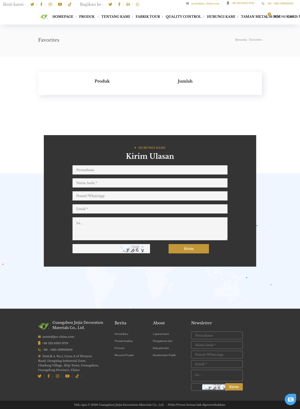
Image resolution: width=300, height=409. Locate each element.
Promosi (119, 348)
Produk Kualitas (124, 341)
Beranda (241, 39)
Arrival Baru (121, 334)
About (159, 323)
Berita (120, 323)
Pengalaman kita (162, 341)
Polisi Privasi (177, 405)
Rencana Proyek (124, 355)
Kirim (191, 249)
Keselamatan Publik (164, 355)
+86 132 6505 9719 (242, 3)
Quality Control (183, 17)
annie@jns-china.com (205, 3)
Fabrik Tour (148, 17)
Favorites (255, 39)
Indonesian (283, 16)
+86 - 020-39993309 (280, 3)
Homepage (62, 17)
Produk (87, 17)
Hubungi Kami (221, 17)
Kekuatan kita (161, 348)
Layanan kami (161, 334)
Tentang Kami (115, 17)
